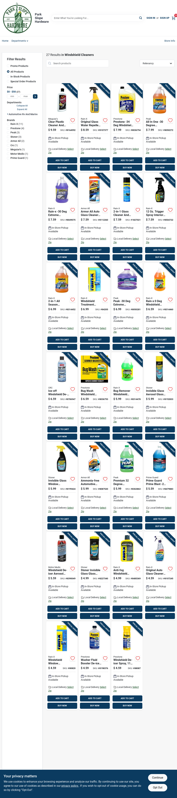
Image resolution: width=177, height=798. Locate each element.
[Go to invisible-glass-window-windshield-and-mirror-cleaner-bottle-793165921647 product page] (62, 486)
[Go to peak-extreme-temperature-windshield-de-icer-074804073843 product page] (127, 307)
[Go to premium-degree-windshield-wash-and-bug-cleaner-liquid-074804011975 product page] (127, 486)
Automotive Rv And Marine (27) (26, 114)
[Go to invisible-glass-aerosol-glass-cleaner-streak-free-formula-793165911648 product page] (159, 396)
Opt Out (157, 787)
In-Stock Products (20, 76)
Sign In (151, 17)
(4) (17, 128)
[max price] (25, 96)
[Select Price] (35, 96)
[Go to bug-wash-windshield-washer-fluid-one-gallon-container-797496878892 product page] (94, 396)
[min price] (12, 96)
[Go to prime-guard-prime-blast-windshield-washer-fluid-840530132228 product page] (159, 486)
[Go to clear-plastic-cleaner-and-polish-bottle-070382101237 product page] (62, 127)
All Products (17, 72)
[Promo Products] (8, 66)
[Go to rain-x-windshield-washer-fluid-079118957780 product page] (159, 307)
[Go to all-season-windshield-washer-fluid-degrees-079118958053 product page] (62, 307)
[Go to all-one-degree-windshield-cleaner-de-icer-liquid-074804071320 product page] (159, 127)
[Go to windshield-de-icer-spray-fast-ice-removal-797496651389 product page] (127, 665)
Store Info (169, 40)
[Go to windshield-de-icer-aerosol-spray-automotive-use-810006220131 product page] (62, 576)
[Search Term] (97, 18)
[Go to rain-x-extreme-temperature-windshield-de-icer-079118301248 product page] (62, 217)
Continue (157, 777)
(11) (16, 124)
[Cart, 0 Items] (173, 18)
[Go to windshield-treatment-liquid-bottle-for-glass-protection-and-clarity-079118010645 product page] (94, 307)
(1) (14, 145)
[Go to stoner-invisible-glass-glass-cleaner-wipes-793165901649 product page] (94, 576)
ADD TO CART (62, 160)
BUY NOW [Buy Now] (62, 167)
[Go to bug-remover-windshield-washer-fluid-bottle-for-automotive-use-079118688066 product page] (127, 396)
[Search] (140, 18)
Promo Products (19, 66)
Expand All (22, 109)
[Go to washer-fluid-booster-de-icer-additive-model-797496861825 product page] (94, 665)
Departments (18, 40)
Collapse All (22, 106)
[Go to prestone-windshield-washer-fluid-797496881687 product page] (127, 127)
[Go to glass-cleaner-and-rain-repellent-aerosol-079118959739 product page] (127, 217)
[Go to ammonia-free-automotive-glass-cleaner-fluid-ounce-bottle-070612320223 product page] (94, 486)
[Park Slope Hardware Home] (17, 18)
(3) (15, 132)
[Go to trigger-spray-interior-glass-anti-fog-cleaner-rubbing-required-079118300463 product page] (159, 217)
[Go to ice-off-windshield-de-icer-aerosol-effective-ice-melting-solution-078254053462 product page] (62, 396)
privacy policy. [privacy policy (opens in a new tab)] (70, 785)
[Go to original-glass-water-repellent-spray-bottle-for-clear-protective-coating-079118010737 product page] (94, 127)
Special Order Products (23, 81)
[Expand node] (7, 114)
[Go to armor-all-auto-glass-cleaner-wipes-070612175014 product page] (94, 217)
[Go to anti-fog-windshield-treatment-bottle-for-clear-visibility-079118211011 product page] (127, 576)
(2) (17, 141)
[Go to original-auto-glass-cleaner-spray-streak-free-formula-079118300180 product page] (159, 576)
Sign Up (164, 17)
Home (5, 40)
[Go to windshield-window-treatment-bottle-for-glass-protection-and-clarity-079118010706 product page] (62, 665)
